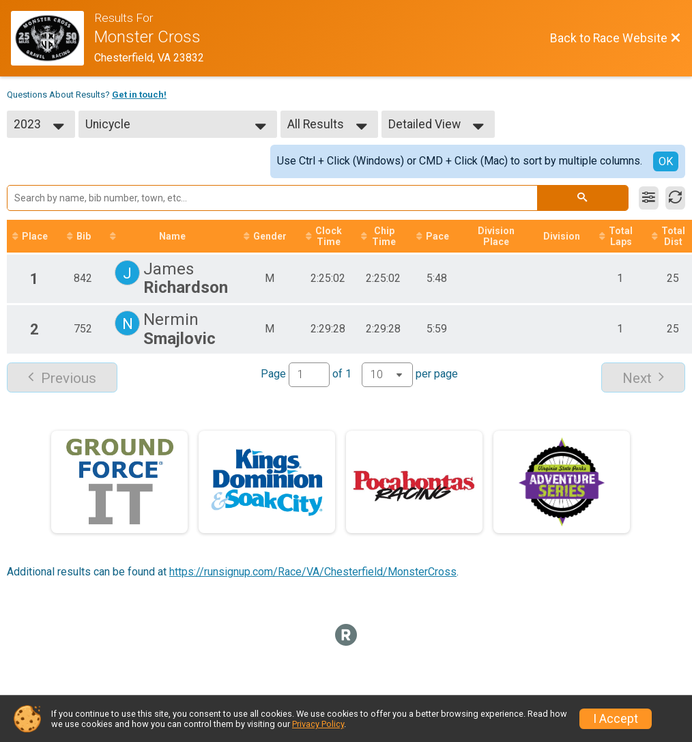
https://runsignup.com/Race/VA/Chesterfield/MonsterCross (313, 571)
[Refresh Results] (675, 198)
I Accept (615, 719)
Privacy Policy (318, 724)
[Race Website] (52, 38)
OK (666, 161)
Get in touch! (139, 94)
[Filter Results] (649, 198)
